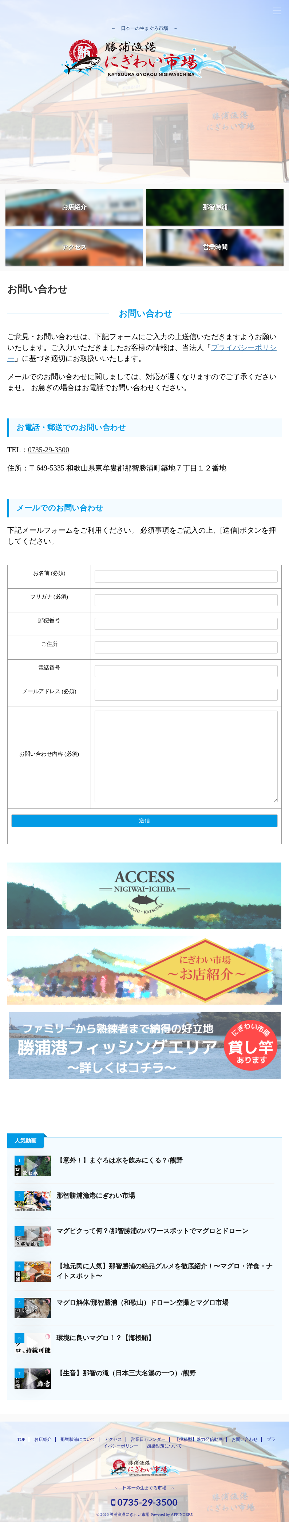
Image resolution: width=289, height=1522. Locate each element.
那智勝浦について (77, 1439)
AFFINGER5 (182, 1514)
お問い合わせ (244, 1439)
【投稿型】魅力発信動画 (199, 1439)
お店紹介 (43, 1439)
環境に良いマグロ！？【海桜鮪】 (105, 1338)
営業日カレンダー (148, 1439)
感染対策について (164, 1446)
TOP (21, 1439)
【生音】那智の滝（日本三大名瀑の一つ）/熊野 (126, 1373)
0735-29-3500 (48, 450)
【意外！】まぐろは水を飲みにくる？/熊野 (119, 1160)
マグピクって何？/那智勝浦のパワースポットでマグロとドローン (152, 1231)
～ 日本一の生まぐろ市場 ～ (144, 1487)
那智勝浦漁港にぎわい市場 (95, 1195)
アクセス (113, 1439)
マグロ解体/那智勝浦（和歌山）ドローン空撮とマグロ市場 (142, 1302)
